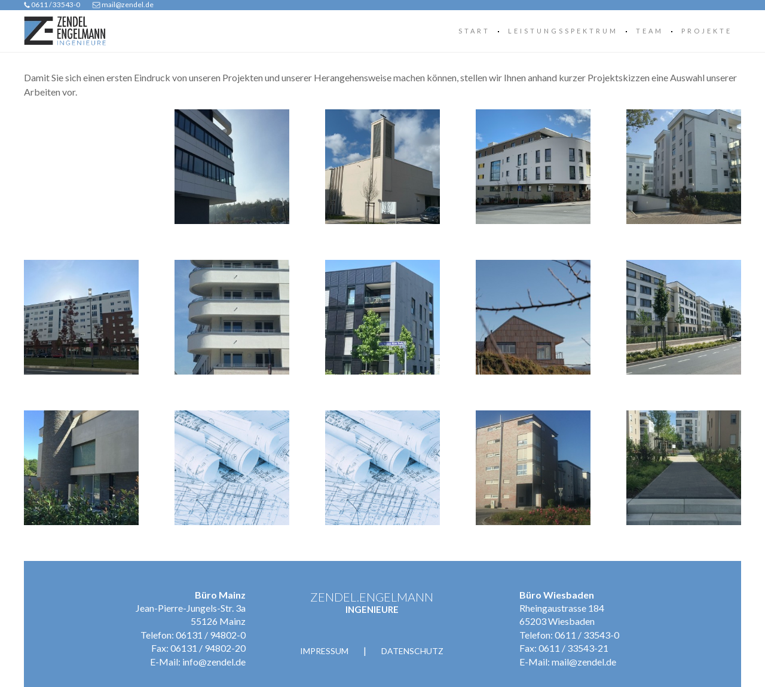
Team (649, 31)
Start (474, 31)
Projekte (706, 31)
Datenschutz (412, 651)
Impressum (324, 651)
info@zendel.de (214, 661)
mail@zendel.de (128, 4)
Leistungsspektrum (563, 31)
